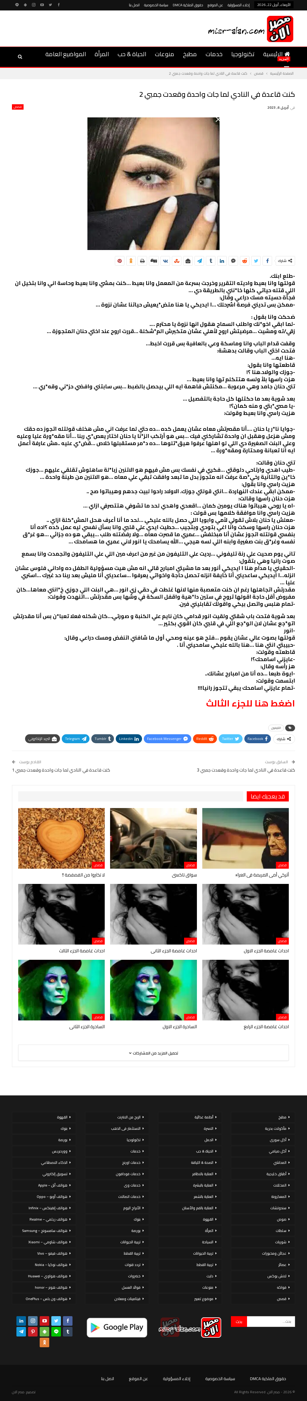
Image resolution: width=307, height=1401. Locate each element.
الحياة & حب (132, 53)
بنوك (137, 1219)
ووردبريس (59, 1151)
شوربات (280, 1241)
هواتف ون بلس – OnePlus (46, 1298)
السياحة (207, 1241)
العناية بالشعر (203, 1196)
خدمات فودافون (128, 1173)
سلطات (281, 1230)
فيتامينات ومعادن (127, 1298)
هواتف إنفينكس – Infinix (48, 1207)
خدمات (214, 53)
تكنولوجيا (242, 53)
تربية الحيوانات (203, 1253)
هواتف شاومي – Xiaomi (47, 1241)
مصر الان (18, 1391)
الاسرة (208, 1128)
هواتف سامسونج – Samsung (44, 1230)
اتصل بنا (134, 4)
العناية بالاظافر (202, 1173)
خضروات (134, 1276)
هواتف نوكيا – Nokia (51, 1264)
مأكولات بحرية (275, 1128)
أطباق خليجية (276, 1173)
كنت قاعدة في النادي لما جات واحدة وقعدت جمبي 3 (246, 770)
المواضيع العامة (65, 53)
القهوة (208, 1219)
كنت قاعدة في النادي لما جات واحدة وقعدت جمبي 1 (61, 770)
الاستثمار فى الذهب (126, 1128)
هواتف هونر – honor (51, 1287)
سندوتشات (278, 1207)
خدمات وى (132, 1185)
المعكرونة (278, 1196)
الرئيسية (276, 53)
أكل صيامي (277, 1151)
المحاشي (279, 1162)
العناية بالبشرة (203, 1185)
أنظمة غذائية (204, 1117)
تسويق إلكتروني (54, 1173)
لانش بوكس (276, 1276)
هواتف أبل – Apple (52, 1185)
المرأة (102, 53)
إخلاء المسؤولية (239, 4)
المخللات (279, 1185)
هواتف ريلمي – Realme (48, 1219)
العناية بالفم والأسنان (197, 1207)
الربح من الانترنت (129, 1117)
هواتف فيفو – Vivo (52, 1253)
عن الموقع (215, 4)
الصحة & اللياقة (202, 1162)
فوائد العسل (131, 1287)
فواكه (281, 1287)
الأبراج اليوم (132, 1207)
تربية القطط (205, 1264)
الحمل (208, 1139)
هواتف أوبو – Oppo (52, 1196)
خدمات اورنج (131, 1162)
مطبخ (190, 53)
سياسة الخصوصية (156, 4)
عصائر (282, 1264)
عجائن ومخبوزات (274, 1253)
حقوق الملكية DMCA (188, 4)
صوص (281, 1219)
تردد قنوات (133, 1264)
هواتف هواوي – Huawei (47, 1276)
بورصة (136, 1230)
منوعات (164, 53)
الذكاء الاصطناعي (54, 1162)
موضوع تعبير (203, 1298)
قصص (18, 107)
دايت (209, 1276)
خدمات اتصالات (129, 1196)
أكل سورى (278, 1139)
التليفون (276, 728)
